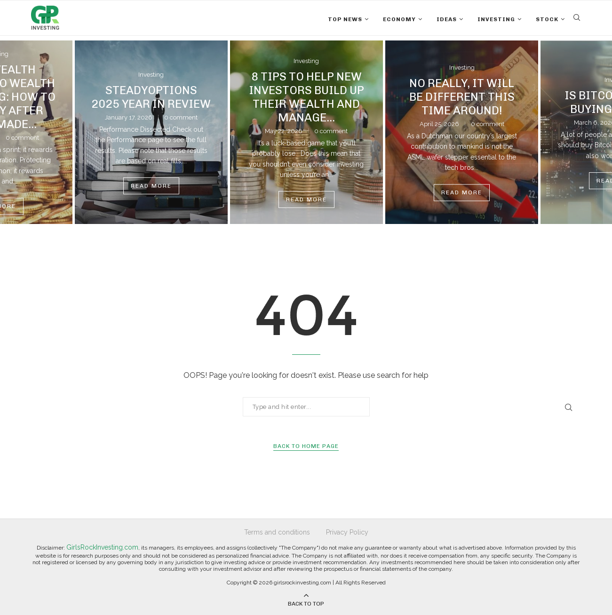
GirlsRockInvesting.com (102, 547)
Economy (399, 19)
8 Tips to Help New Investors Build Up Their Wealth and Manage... (306, 97)
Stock (547, 19)
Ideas (447, 19)
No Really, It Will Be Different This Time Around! (462, 96)
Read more (151, 186)
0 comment (181, 117)
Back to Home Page (306, 446)
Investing (496, 19)
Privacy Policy (347, 532)
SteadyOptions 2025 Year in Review (151, 97)
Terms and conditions (277, 532)
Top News (345, 19)
